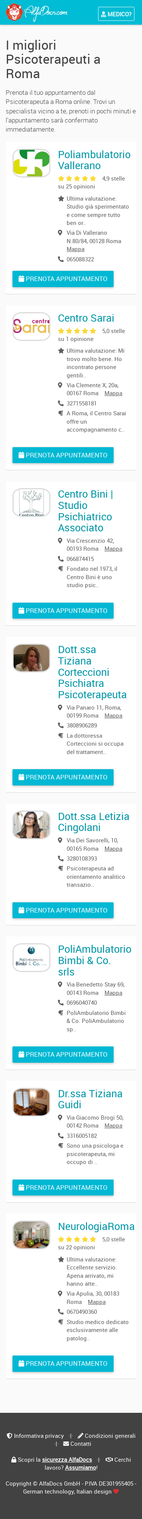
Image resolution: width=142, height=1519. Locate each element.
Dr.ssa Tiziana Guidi (90, 1099)
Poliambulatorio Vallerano (94, 160)
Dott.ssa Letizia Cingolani (94, 821)
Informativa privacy (39, 1435)
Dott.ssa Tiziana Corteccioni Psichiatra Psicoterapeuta (92, 671)
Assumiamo (80, 1467)
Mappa (75, 249)
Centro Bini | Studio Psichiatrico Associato (85, 510)
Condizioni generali (110, 1435)
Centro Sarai (86, 318)
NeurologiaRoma (96, 1226)
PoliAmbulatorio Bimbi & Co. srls (94, 960)
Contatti (80, 1443)
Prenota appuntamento (63, 278)
